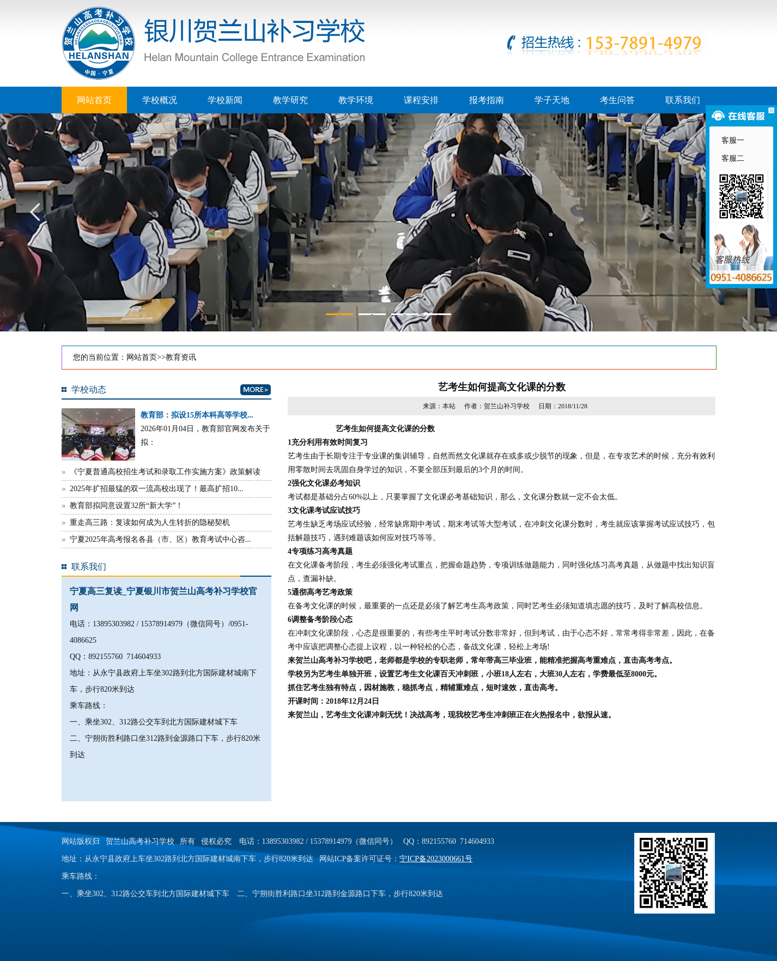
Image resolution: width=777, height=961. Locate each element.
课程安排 (421, 100)
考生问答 (617, 100)
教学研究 (290, 100)
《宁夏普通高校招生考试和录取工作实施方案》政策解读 (165, 472)
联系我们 (682, 100)
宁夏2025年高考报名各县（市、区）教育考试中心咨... (160, 539)
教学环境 (355, 100)
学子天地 (552, 100)
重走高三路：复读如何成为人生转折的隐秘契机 (150, 522)
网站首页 (94, 100)
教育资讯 (181, 357)
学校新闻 (225, 100)
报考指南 (486, 100)
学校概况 (159, 100)
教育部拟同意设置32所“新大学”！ (126, 505)
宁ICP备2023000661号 (435, 859)
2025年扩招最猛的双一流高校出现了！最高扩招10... (157, 489)
